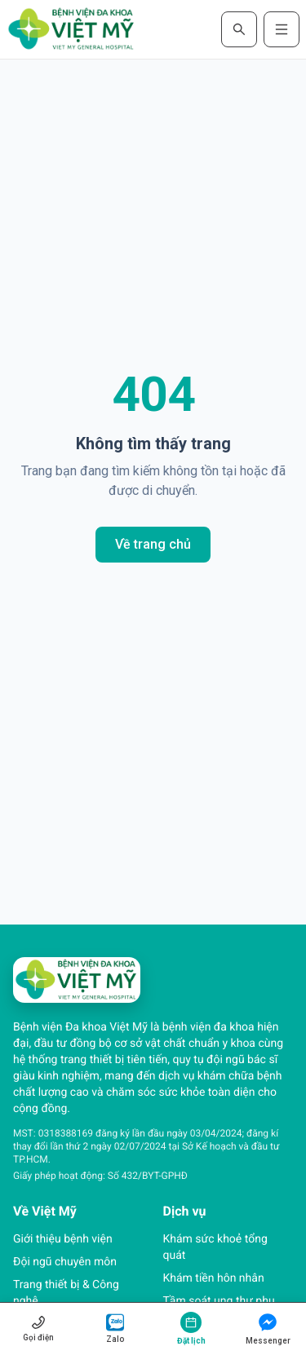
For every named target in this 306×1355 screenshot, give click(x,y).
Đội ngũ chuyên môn (65, 1262)
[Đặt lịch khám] (191, 1329)
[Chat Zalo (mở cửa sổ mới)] (115, 1329)
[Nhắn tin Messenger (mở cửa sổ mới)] (267, 1329)
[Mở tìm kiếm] (239, 29)
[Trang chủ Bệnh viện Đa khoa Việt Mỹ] (72, 29)
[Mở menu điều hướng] (281, 29)
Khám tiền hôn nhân (213, 1278)
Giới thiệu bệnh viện (63, 1239)
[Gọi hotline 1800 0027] (38, 1329)
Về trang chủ (153, 544)
